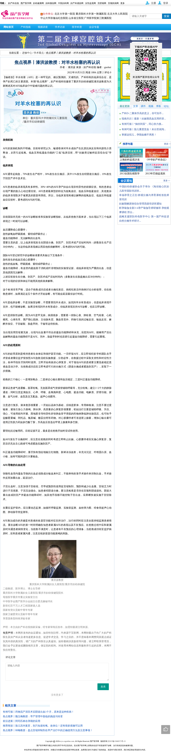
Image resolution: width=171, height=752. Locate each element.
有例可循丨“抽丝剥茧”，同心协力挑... (142, 124)
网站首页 (9, 27)
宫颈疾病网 (113, 3)
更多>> (167, 144)
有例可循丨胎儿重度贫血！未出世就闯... (144, 129)
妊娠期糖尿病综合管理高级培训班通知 (140, 203)
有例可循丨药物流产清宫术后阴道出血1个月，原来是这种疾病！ (38, 711)
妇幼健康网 (38, 3)
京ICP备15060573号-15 (117, 741)
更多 (122, 3)
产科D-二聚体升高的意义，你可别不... (143, 113)
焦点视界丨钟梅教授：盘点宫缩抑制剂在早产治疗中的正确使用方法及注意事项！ (48, 730)
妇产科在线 (13, 3)
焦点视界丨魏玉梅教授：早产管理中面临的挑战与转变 (33, 716)
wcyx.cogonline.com (66, 741)
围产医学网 (26, 3)
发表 (103, 686)
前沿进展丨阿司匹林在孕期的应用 (21, 721)
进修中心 (27, 53)
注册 (153, 3)
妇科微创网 (51, 3)
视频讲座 (43, 27)
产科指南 (26, 27)
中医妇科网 (63, 3)
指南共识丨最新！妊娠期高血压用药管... (144, 118)
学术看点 (39, 53)
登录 (165, 3)
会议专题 (94, 27)
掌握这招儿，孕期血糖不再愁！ (139, 134)
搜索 (166, 16)
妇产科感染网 (77, 3)
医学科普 (77, 27)
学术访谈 (60, 27)
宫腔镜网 (102, 3)
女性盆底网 (90, 3)
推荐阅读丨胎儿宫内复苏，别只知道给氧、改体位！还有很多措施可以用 (43, 725)
